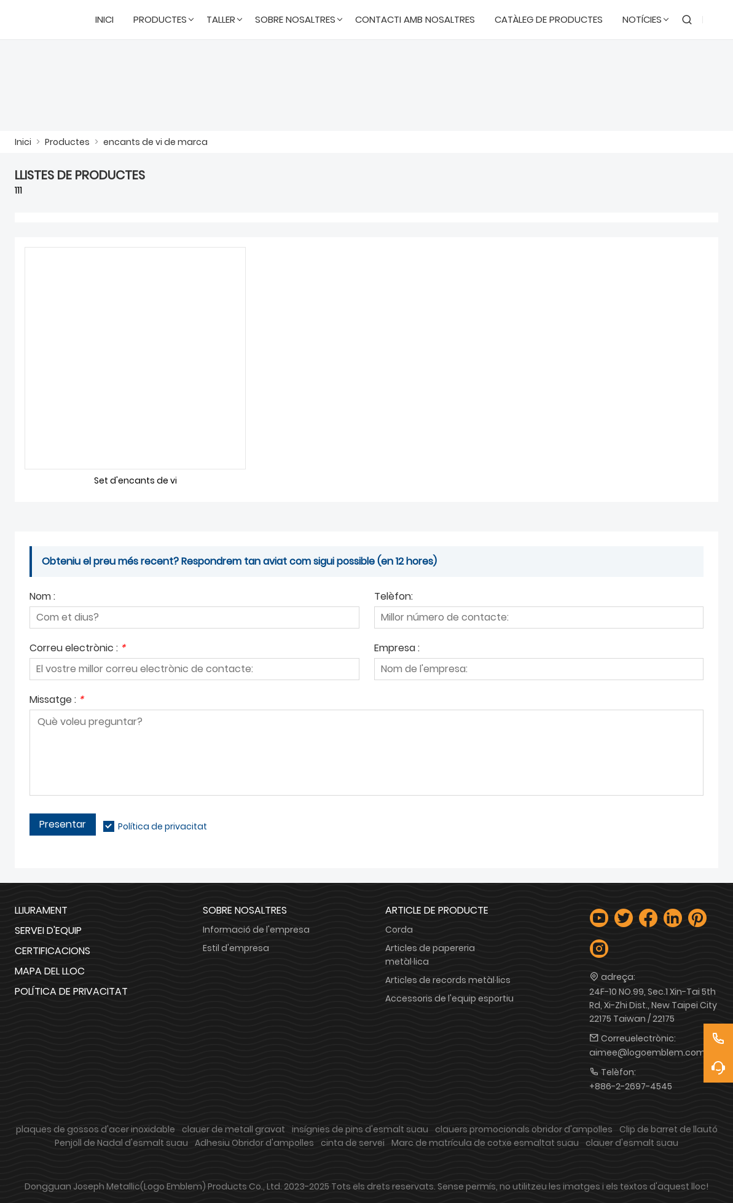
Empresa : (397, 649)
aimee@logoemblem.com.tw (653, 1052)
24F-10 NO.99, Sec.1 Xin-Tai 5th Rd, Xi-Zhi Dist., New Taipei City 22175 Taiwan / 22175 (653, 1005)
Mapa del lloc (50, 971)
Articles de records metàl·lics (448, 980)
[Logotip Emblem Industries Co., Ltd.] (50, 20)
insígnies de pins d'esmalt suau (360, 1129)
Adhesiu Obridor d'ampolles (254, 1143)
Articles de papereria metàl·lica (430, 955)
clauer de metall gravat (233, 1129)
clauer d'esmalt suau (632, 1143)
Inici (23, 142)
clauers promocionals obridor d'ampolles (524, 1129)
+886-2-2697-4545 (630, 1086)
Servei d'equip (48, 930)
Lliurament (41, 910)
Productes (67, 142)
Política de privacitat (162, 826)
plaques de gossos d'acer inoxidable (95, 1129)
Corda (399, 929)
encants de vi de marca (155, 142)
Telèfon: (393, 597)
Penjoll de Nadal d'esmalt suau (121, 1143)
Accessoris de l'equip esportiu (449, 998)
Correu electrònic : (77, 649)
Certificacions (52, 951)
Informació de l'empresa (256, 929)
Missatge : (56, 701)
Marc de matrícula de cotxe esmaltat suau (485, 1143)
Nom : (42, 597)
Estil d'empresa (236, 948)
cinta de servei (353, 1143)
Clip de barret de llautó (668, 1129)
